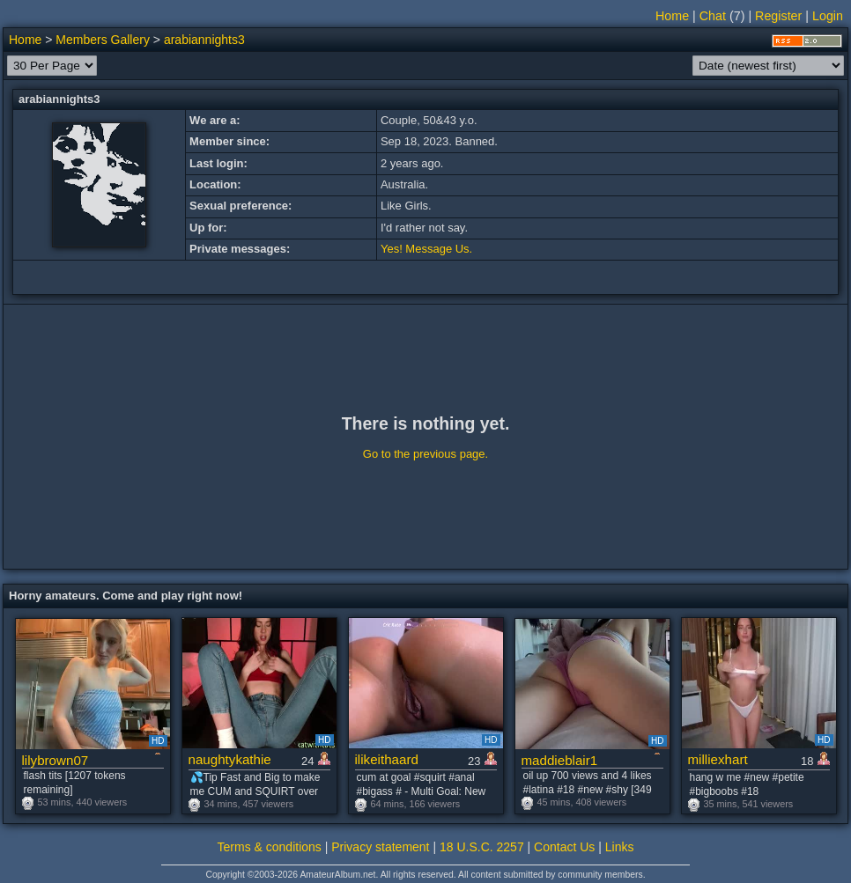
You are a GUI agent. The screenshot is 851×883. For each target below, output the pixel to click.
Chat (712, 16)
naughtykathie (230, 759)
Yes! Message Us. (426, 248)
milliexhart (718, 759)
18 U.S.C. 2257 (482, 847)
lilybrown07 (55, 760)
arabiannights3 (204, 40)
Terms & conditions (270, 847)
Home (672, 16)
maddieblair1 (560, 760)
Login (827, 16)
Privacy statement (380, 847)
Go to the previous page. (425, 453)
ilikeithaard (386, 759)
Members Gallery (103, 40)
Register (778, 16)
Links (619, 847)
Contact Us (564, 847)
